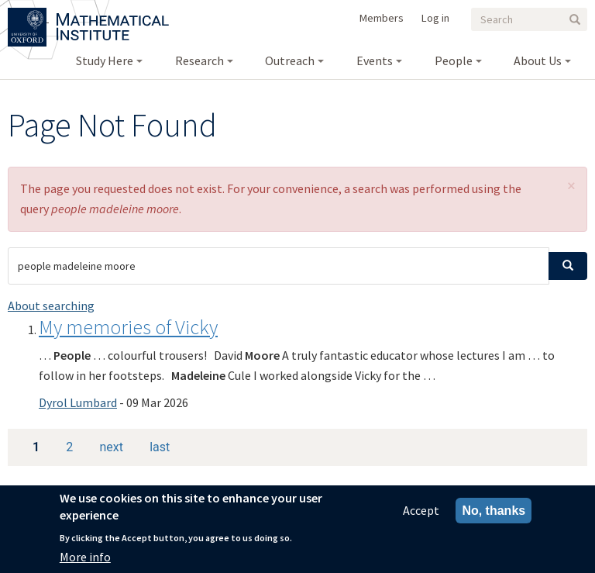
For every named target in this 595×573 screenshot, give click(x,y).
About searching (51, 305)
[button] (571, 186)
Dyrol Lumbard (78, 402)
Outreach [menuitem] (290, 60)
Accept (421, 515)
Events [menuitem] (374, 60)
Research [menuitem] (199, 60)
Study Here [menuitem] (104, 60)
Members (381, 18)
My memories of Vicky (128, 327)
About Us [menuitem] (538, 60)
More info (85, 562)
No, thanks (493, 516)
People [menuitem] (454, 60)
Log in (435, 18)
